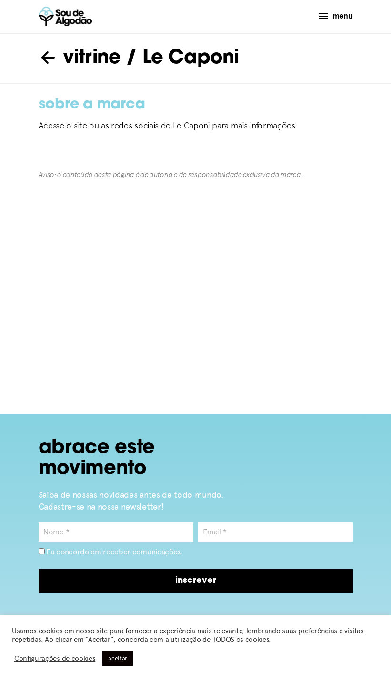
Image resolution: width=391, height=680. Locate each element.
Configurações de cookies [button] (54, 658)
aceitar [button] (117, 658)
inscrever (195, 580)
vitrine (80, 58)
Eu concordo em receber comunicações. (110, 551)
